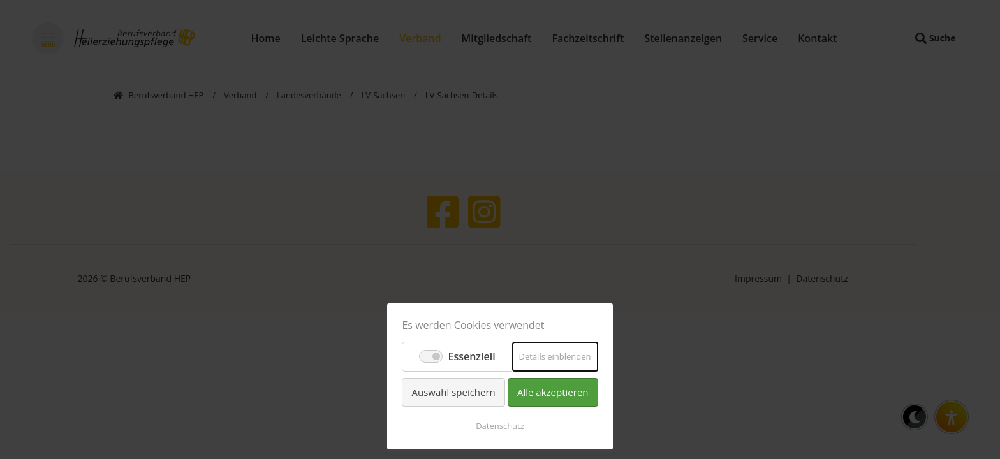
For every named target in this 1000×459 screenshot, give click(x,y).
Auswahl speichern (453, 392)
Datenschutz (500, 426)
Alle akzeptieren (553, 392)
